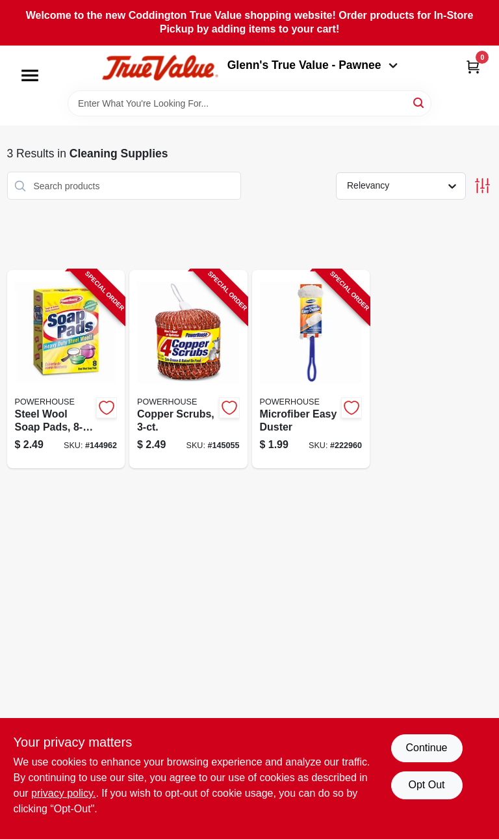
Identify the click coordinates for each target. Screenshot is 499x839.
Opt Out (426, 784)
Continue (426, 747)
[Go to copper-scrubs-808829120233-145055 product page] (188, 369)
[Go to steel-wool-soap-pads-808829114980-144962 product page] (66, 369)
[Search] (419, 102)
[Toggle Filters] (482, 185)
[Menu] (29, 75)
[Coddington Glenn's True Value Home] (159, 68)
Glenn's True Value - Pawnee (312, 65)
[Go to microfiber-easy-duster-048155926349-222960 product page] (311, 369)
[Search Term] (249, 103)
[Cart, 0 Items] (473, 66)
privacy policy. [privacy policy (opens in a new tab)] (63, 793)
